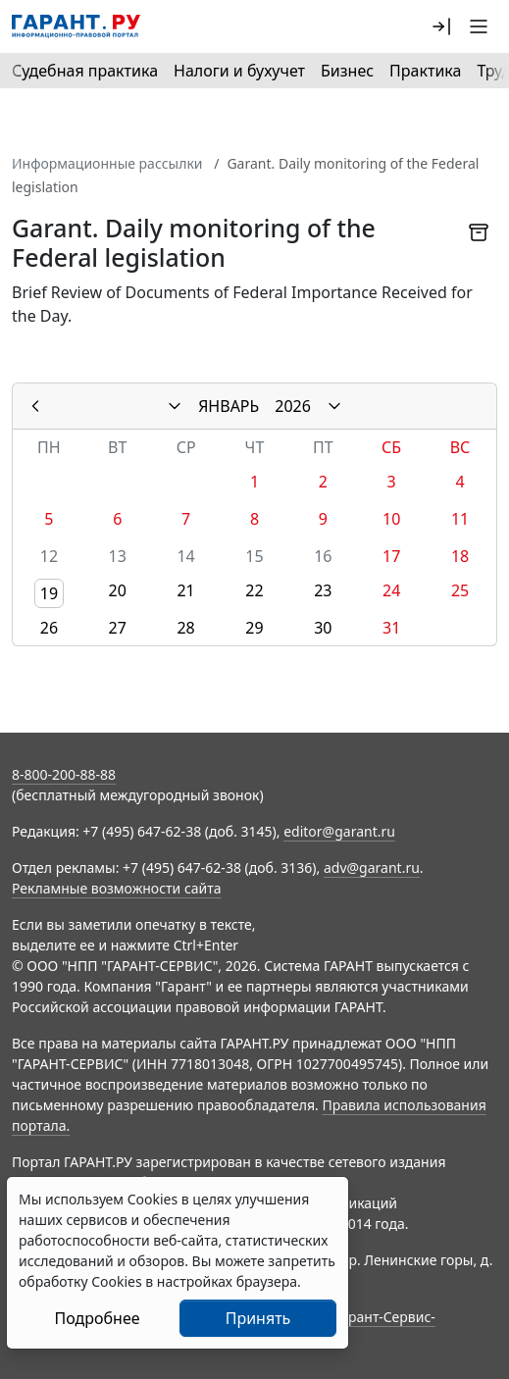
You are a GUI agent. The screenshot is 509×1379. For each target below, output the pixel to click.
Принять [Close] (258, 1318)
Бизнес (347, 70)
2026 (293, 406)
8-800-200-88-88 (64, 774)
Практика (425, 70)
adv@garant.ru (372, 867)
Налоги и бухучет (239, 70)
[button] (441, 26)
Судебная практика (85, 70)
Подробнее (96, 1318)
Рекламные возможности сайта (117, 888)
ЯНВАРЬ (228, 406)
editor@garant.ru (339, 831)
